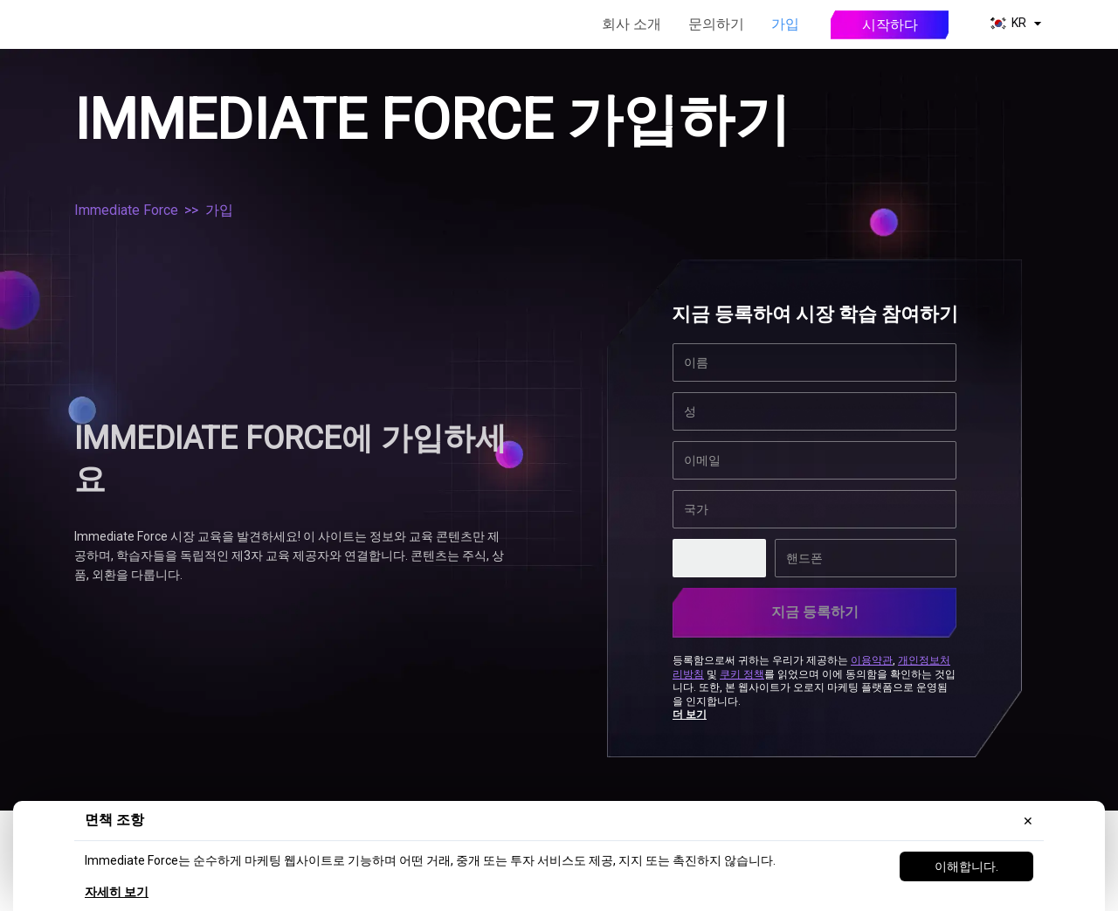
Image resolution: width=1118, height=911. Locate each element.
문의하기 (716, 24)
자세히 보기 (116, 892)
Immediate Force (126, 210)
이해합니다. (966, 866)
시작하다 (890, 25)
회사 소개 (631, 24)
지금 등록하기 (815, 612)
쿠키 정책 (742, 671)
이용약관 (872, 657)
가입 (785, 24)
